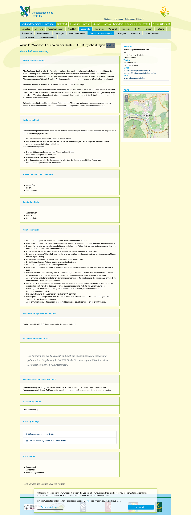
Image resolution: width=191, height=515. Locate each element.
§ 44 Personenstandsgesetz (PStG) (40, 434)
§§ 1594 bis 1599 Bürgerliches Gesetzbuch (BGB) (46, 441)
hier (88, 501)
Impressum (118, 19)
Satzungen (59, 33)
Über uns (39, 29)
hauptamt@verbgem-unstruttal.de (136, 70)
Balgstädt (62, 24)
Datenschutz (130, 19)
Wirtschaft (113, 29)
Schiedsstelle (28, 37)
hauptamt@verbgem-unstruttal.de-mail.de (139, 73)
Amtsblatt (72, 29)
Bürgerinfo (85, 29)
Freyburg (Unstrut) (80, 24)
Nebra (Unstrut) (161, 24)
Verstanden (141, 507)
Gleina (96, 24)
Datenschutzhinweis (50, 507)
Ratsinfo (160, 29)
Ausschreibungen (55, 29)
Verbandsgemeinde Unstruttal (37, 24)
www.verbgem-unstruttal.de (134, 78)
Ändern (110, 45)
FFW (137, 29)
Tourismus (99, 29)
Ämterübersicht (43, 33)
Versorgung (121, 33)
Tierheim (148, 29)
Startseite (108, 19)
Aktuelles (26, 29)
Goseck (106, 24)
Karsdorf (118, 24)
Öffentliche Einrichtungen (100, 33)
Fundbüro (126, 29)
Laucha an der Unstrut (137, 24)
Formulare (135, 33)
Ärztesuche (27, 33)
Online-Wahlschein (47, 37)
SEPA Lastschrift (152, 33)
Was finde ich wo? (77, 33)
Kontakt (140, 19)
